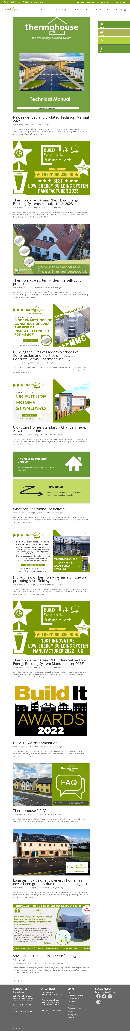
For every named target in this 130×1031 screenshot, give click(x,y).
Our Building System (63, 10)
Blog (83, 2)
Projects (110, 10)
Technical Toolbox (75, 1008)
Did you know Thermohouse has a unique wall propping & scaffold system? (50, 579)
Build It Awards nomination (35, 743)
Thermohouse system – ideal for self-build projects (47, 282)
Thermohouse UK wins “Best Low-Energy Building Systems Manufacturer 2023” (46, 202)
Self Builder (79, 10)
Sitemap (71, 1011)
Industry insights (44, 125)
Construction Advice (44, 207)
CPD (97, 2)
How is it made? (74, 998)
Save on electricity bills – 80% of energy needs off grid (50, 957)
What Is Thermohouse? (77, 995)
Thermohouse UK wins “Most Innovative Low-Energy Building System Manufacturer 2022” (49, 662)
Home (70, 992)
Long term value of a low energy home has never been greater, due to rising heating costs (51, 882)
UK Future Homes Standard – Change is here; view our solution (49, 429)
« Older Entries (18, 981)
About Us (90, 2)
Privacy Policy (73, 1014)
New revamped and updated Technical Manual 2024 (51, 119)
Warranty (110, 2)
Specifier (99, 10)
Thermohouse (46, 10)
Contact (119, 10)
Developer (90, 10)
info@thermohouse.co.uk (22, 1011)
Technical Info (120, 2)
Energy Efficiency (57, 888)
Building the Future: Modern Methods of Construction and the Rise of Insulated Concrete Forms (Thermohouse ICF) (46, 355)
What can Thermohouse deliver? (39, 509)
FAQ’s (102, 2)
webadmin (18, 125)
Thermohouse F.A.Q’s (30, 810)
